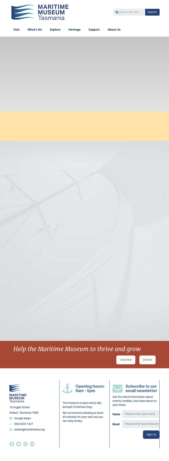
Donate (147, 359)
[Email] (140, 424)
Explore (55, 29)
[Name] (140, 414)
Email (116, 424)
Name (116, 414)
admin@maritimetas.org (29, 429)
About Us (114, 29)
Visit (16, 29)
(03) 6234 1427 (23, 423)
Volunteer (126, 359)
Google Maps (22, 418)
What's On (35, 29)
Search (152, 12)
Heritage (74, 29)
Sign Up (151, 434)
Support (94, 29)
